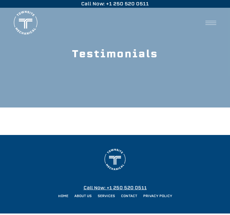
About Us (83, 196)
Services (106, 196)
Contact (129, 196)
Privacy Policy (157, 196)
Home (63, 196)
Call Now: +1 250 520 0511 (115, 188)
